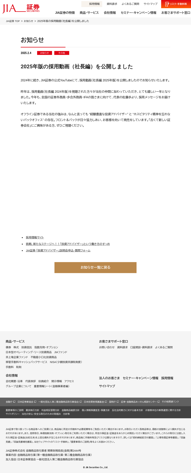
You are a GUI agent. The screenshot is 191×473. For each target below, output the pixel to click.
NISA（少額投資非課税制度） (66, 362)
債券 (8, 347)
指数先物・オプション (46, 347)
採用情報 (94, 3)
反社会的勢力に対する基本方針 (127, 410)
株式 (16, 347)
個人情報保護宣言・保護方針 (96, 410)
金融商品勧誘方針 (70, 410)
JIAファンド (60, 352)
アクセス (69, 381)
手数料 (10, 367)
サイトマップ (150, 3)
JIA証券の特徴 (65, 12)
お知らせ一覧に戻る (95, 267)
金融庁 (9, 402)
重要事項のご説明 (15, 410)
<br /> (95, 181)
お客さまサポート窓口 (175, 12)
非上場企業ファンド (17, 357)
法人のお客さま (109, 378)
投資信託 (26, 347)
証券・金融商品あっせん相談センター (139, 402)
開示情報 (56, 381)
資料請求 (112, 3)
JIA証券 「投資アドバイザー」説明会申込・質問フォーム (61, 250)
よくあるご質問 (130, 3)
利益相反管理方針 (50, 410)
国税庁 (112, 402)
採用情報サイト (35, 237)
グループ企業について (18, 386)
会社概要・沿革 (14, 381)
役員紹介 (43, 381)
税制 (18, 367)
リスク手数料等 (178, 4)
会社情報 (110, 12)
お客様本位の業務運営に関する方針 (163, 410)
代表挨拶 (30, 381)
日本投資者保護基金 (94, 402)
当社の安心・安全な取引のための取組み (41, 414)
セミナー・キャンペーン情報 (138, 12)
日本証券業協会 (25, 402)
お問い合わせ (107, 347)
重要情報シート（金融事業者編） (52, 386)
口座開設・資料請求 (141, 347)
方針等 (66, 414)
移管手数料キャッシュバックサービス (26, 362)
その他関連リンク (170, 401)
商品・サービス (89, 12)
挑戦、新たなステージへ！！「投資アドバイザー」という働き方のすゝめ (71, 244)
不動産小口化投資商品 (44, 357)
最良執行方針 (32, 410)
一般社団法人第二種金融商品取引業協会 (58, 402)
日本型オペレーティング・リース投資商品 (29, 352)
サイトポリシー (13, 414)
